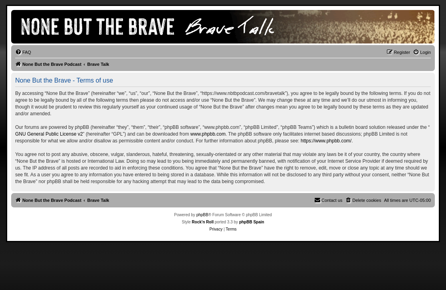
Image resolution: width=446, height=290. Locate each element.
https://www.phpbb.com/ (326, 141)
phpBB (202, 215)
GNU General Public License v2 (49, 134)
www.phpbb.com (208, 134)
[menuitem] (23, 52)
